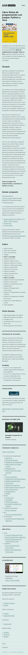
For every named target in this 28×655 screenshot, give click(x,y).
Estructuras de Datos (11, 460)
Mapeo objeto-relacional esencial (15, 487)
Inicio (3, 643)
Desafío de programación (12, 481)
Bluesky (6, 636)
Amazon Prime (8, 374)
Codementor (7, 624)
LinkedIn (6, 632)
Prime (5, 221)
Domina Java (9, 483)
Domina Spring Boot (11, 502)
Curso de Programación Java (13, 535)
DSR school (5, 652)
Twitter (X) (7, 634)
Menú (23, 5)
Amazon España (8, 219)
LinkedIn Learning (9, 603)
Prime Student (13, 221)
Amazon (6, 613)
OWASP (7, 493)
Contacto (5, 647)
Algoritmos (8, 458)
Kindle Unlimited (9, 367)
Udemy (6, 605)
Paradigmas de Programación (14, 462)
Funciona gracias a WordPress (16, 652)
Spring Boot (9, 500)
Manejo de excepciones (12, 485)
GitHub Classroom (10, 510)
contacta (11, 402)
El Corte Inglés (8, 225)
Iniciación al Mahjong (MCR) (13, 514)
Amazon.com (7, 223)
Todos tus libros (8, 202)
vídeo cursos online (8, 452)
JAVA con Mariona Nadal (12, 580)
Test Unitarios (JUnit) (11, 489)
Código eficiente (10, 468)
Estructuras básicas (11, 477)
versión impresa (7, 198)
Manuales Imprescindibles (17, 48)
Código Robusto (10, 491)
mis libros (23, 374)
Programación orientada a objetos (15, 479)
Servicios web (9, 498)
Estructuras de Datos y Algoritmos (15, 537)
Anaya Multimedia (9, 615)
